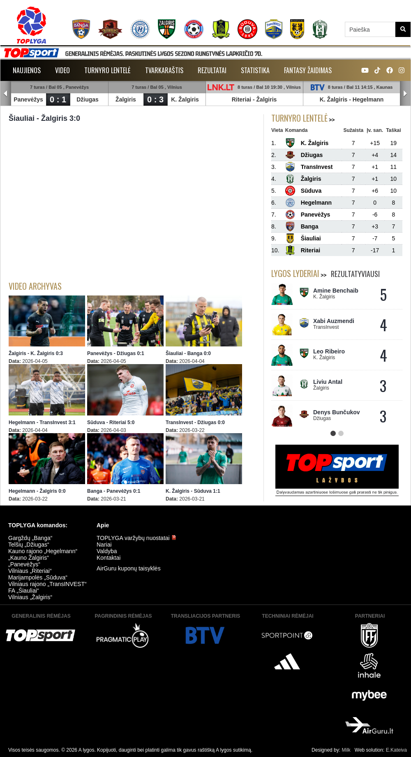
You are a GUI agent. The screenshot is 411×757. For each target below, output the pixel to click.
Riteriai (241, 99)
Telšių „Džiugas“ (28, 544)
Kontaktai (108, 557)
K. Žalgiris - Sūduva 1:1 (193, 491)
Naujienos (27, 70)
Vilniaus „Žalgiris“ (30, 597)
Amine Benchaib (335, 290)
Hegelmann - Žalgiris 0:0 (37, 491)
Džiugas (87, 99)
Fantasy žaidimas (308, 70)
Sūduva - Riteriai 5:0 (110, 422)
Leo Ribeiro (329, 351)
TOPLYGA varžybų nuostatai (136, 538)
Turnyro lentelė (107, 70)
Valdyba (107, 551)
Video (62, 70)
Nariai (104, 544)
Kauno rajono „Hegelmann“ (42, 551)
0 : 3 (155, 99)
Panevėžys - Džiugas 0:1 (115, 353)
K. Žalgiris (185, 99)
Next (405, 93)
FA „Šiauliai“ (23, 590)
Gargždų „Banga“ (30, 538)
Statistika (255, 70)
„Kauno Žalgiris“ (28, 557)
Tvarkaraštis (164, 70)
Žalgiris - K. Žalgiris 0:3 (36, 353)
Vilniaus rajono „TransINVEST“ (47, 584)
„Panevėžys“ (24, 564)
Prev (5, 93)
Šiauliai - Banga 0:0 (188, 353)
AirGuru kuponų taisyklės (129, 568)
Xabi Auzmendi (333, 321)
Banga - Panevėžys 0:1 (113, 491)
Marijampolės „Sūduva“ (37, 577)
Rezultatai (212, 70)
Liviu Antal (327, 381)
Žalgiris (125, 99)
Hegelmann (368, 99)
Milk (346, 750)
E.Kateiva (396, 750)
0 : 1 (58, 99)
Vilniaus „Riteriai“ (30, 571)
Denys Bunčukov (336, 412)
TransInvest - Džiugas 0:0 (195, 422)
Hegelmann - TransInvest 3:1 (42, 422)
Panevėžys (28, 99)
